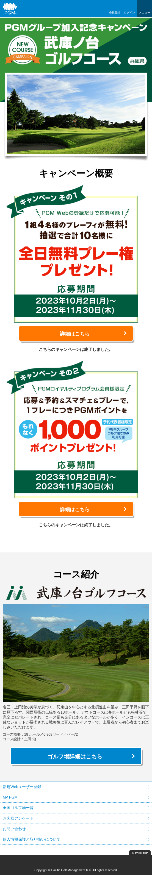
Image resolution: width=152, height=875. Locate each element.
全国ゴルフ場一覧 (18, 807)
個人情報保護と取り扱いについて (31, 839)
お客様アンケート (18, 818)
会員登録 (114, 12)
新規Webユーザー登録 (22, 787)
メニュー (144, 12)
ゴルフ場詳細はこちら (74, 756)
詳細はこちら (75, 334)
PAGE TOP (141, 853)
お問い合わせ (14, 829)
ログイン (129, 12)
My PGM (10, 797)
